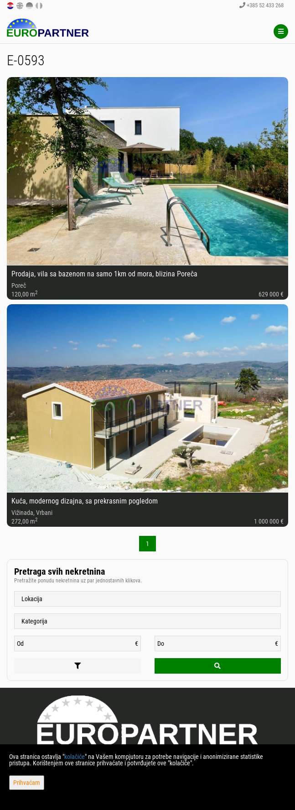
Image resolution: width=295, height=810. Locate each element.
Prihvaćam (26, 782)
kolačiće (74, 756)
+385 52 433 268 (261, 5)
